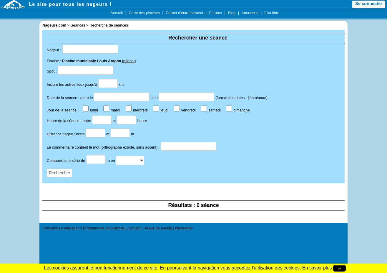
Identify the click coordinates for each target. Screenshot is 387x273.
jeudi (160, 110)
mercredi (137, 110)
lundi (90, 110)
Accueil (117, 13)
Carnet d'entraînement (184, 13)
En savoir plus (317, 267)
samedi (210, 110)
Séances (78, 25)
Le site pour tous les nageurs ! (70, 4)
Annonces (250, 13)
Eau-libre (271, 13)
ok (339, 268)
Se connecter (368, 3)
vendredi (185, 110)
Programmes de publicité (103, 228)
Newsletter (184, 228)
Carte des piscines (144, 13)
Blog (231, 13)
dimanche (238, 110)
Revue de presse (158, 228)
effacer (129, 61)
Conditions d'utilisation (61, 228)
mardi (111, 110)
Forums (215, 13)
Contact (133, 228)
